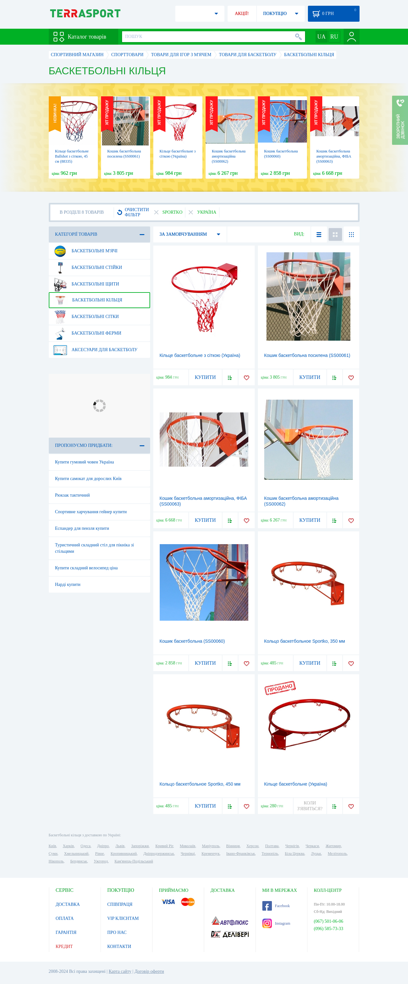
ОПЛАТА (65, 918)
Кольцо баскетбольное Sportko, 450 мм (200, 784)
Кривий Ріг (164, 846)
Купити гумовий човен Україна (84, 462)
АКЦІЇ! (242, 13)
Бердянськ (78, 861)
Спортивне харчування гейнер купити (91, 511)
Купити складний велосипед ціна (86, 568)
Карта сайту (120, 971)
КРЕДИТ (64, 946)
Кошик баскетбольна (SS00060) (192, 641)
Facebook (276, 906)
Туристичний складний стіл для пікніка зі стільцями (94, 548)
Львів (119, 846)
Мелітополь (337, 853)
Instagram (276, 923)
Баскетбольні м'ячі (85, 251)
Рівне (99, 853)
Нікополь (56, 861)
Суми (53, 853)
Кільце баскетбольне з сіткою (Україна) (200, 355)
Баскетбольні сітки (86, 316)
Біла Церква (294, 853)
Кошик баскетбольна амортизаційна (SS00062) (229, 156)
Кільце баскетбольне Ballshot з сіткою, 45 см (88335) (72, 156)
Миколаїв (187, 846)
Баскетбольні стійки (87, 267)
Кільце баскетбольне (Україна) (295, 784)
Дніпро (103, 846)
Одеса (86, 846)
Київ (52, 846)
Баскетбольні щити (86, 284)
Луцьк (316, 853)
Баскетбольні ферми (87, 333)
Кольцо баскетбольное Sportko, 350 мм (304, 641)
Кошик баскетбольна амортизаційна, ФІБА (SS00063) (334, 156)
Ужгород (101, 861)
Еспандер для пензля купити (82, 528)
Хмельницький (76, 853)
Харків (68, 846)
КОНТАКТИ (119, 946)
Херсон (252, 846)
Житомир (333, 846)
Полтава (272, 846)
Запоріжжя (140, 846)
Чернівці (188, 853)
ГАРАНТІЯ (66, 932)
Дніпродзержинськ (158, 853)
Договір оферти (149, 971)
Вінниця (233, 846)
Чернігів (292, 846)
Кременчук (210, 853)
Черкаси (312, 846)
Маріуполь (211, 846)
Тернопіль (270, 853)
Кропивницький (124, 853)
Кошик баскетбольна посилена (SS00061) (307, 355)
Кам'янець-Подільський (133, 861)
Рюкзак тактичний (72, 495)
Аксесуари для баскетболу (95, 350)
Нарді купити (68, 584)
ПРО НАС (117, 932)
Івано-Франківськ (240, 853)
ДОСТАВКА (68, 904)
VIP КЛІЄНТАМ (123, 918)
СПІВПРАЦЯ (120, 904)
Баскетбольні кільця (87, 300)
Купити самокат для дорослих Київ (88, 478)
